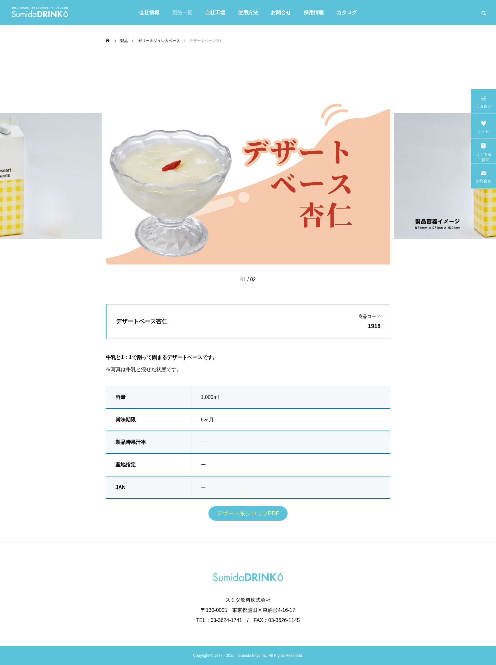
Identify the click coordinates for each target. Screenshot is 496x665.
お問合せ (281, 12)
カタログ (347, 12)
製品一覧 (182, 12)
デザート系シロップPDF (248, 513)
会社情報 (149, 12)
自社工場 (215, 12)
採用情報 (314, 12)
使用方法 (248, 12)
